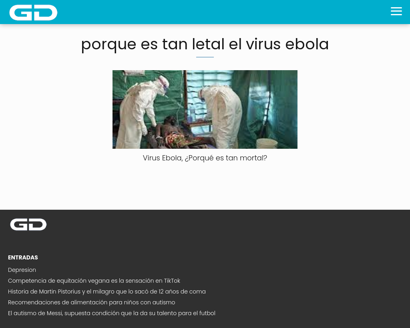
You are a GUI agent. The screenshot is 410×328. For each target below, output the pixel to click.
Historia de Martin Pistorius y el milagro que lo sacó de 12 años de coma (107, 292)
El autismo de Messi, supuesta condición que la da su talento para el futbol (111, 313)
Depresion (22, 270)
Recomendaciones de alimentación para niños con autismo (91, 302)
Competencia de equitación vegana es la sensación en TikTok (94, 281)
